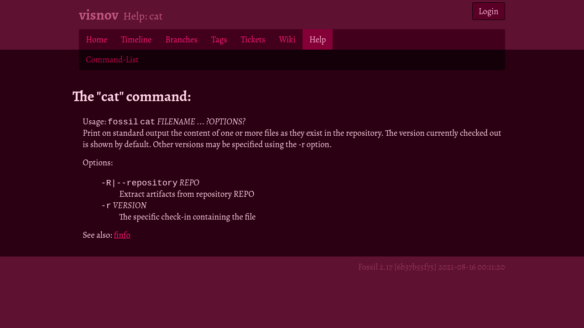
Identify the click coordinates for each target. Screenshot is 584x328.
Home (96, 39)
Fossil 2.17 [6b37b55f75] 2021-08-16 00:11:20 (431, 268)
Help (317, 39)
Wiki (287, 39)
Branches (181, 39)
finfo (122, 236)
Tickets (253, 39)
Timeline (136, 39)
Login (489, 11)
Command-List (112, 59)
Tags (219, 39)
